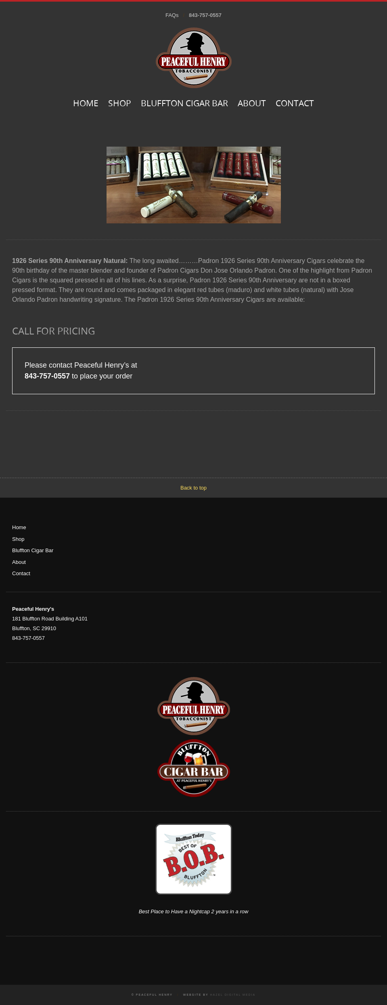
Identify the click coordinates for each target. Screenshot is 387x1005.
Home (85, 104)
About (252, 104)
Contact (295, 104)
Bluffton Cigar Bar (184, 104)
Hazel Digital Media (232, 994)
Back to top (193, 488)
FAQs (172, 15)
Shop (119, 104)
